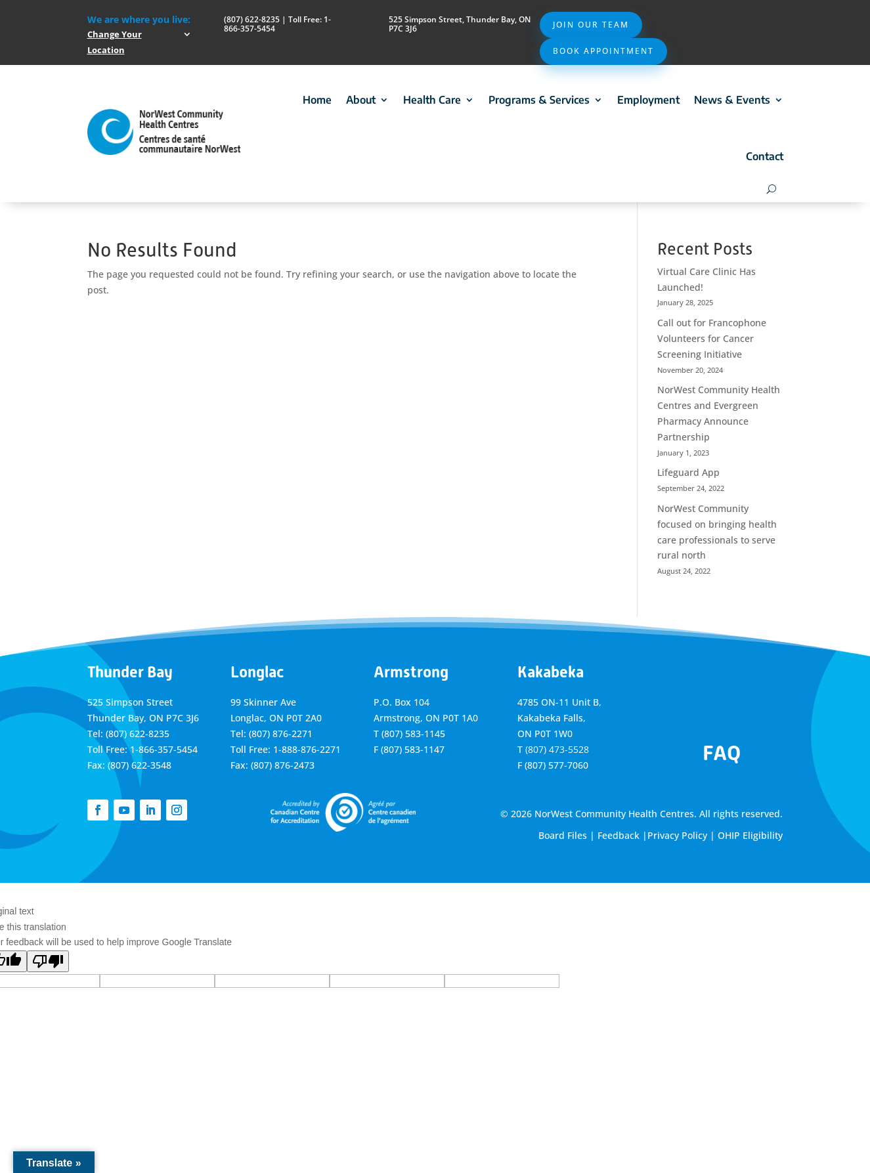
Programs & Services (539, 99)
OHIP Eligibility (750, 835)
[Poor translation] (48, 961)
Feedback (619, 835)
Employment (648, 99)
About (361, 99)
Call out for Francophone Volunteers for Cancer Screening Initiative (711, 338)
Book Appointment (603, 50)
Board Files (562, 835)
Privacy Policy (677, 835)
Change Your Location (114, 42)
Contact (764, 156)
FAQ (722, 752)
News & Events (732, 99)
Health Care (432, 99)
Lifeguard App (688, 472)
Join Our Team (591, 24)
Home (317, 99)
